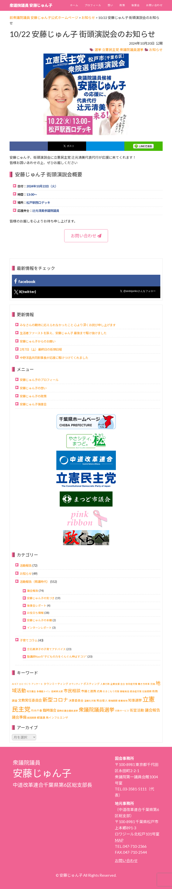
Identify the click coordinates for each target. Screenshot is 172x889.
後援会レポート (36, 605)
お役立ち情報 (35, 612)
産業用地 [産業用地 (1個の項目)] (123, 700)
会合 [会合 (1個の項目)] (122, 683)
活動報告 (26, 565)
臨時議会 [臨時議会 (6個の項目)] (49, 710)
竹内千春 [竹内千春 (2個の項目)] (36, 710)
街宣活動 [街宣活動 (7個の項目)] (137, 710)
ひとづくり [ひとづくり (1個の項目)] (25, 683)
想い (110, 5)
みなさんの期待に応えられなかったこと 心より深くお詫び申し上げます (68, 325)
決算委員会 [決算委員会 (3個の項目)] (76, 700)
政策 (122, 5)
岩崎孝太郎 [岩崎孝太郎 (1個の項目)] (57, 691)
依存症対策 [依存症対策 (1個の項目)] (131, 683)
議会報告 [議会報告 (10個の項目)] (152, 710)
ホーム (74, 5)
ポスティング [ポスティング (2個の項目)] (91, 683)
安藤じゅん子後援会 (33, 404)
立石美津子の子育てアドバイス (46, 649)
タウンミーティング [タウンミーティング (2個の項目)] (56, 683)
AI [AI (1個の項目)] (13, 683)
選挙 (98, 50)
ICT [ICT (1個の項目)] (16, 683)
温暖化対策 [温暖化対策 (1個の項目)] (90, 700)
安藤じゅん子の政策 (33, 396)
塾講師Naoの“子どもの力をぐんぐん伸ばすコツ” (57, 656)
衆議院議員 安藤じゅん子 (31, 5)
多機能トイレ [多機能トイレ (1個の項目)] (44, 691)
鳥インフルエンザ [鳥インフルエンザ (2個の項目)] (57, 717)
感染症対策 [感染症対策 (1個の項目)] (136, 691)
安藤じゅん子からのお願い (37, 341)
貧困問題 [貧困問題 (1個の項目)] (31, 717)
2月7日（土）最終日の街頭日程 (41, 349)
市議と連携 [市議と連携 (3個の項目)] (88, 691)
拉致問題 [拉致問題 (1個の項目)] (147, 691)
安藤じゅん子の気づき (41, 598)
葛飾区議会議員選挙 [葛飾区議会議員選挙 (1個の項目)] (67, 710)
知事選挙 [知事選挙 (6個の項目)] (135, 700)
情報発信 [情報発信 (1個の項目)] (124, 691)
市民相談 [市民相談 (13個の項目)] (72, 690)
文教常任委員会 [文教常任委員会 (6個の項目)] (30, 700)
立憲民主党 (110, 50)
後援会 (135, 5)
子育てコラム (29, 640)
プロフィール (93, 5)
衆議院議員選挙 (132, 50)
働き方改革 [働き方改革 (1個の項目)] (144, 683)
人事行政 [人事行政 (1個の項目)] (105, 683)
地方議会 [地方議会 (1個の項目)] (31, 691)
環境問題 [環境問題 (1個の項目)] (113, 700)
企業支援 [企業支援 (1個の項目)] (115, 683)
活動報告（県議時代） (35, 581)
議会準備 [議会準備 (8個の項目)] (19, 717)
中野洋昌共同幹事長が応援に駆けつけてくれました (54, 358)
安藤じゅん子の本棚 (39, 620)
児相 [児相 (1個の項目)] (152, 683)
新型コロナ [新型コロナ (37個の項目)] (55, 699)
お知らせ (156, 50)
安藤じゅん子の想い (33, 388)
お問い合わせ (154, 5)
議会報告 (32, 590)
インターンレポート (39, 627)
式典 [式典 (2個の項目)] (99, 691)
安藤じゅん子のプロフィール (39, 380)
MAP (119, 840)
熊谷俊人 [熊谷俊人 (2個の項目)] (102, 700)
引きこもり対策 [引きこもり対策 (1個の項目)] (111, 691)
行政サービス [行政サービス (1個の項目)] (122, 710)
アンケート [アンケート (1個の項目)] (37, 683)
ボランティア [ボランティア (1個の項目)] (76, 683)
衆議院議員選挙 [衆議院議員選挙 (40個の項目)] (96, 709)
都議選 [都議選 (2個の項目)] (41, 717)
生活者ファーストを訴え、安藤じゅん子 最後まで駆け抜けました (63, 333)
